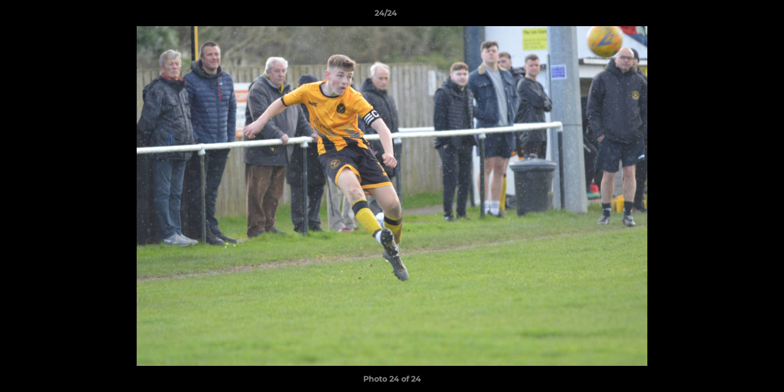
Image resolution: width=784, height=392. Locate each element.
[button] (738, 16)
